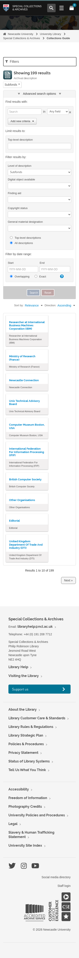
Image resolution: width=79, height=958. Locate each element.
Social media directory (56, 877)
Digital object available (21, 179)
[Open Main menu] (61, 8)
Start (10, 262)
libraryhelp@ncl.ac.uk (35, 627)
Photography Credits (25, 807)
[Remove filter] (19, 84)
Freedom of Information (27, 798)
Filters (12, 61)
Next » (68, 580)
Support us (20, 689)
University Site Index (25, 845)
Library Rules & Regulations (30, 727)
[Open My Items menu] (71, 8)
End (42, 262)
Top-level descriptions (25, 237)
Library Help (18, 667)
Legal (12, 824)
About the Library (22, 710)
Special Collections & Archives (27, 8)
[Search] (25, 111)
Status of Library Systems (29, 761)
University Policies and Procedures (36, 815)
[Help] (61, 276)
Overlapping (19, 276)
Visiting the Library (23, 676)
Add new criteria (22, 121)
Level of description (19, 165)
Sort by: (19, 305)
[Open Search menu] (51, 8)
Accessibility (18, 789)
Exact (40, 276)
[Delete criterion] (70, 111)
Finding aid (14, 193)
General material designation (25, 221)
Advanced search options (39, 93)
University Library (50, 34)
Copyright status (18, 208)
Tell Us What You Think (27, 770)
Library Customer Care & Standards (36, 718)
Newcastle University (20, 34)
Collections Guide (58, 38)
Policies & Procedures (26, 744)
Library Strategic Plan (25, 735)
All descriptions (21, 243)
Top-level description (20, 139)
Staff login (64, 885)
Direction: (50, 305)
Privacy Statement (23, 753)
